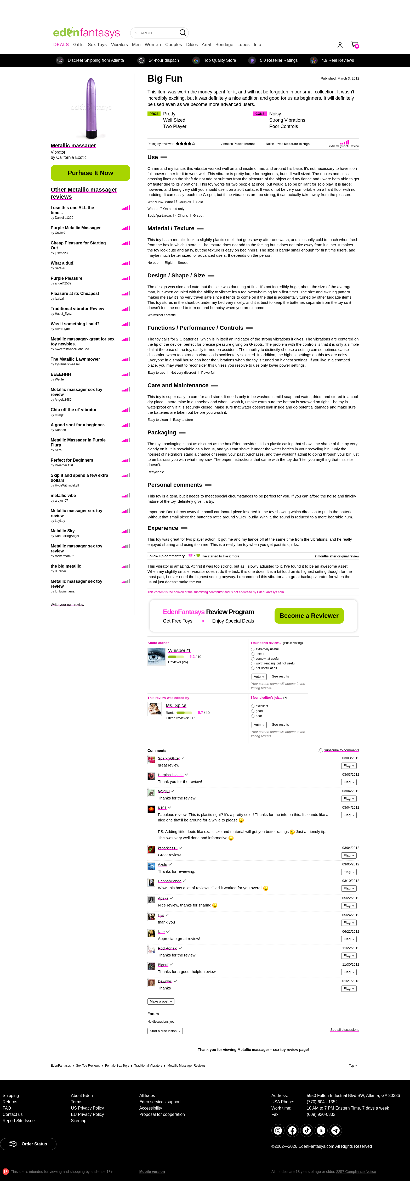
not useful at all (266, 668)
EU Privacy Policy (87, 1114)
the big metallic (66, 566)
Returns (10, 1102)
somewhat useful (267, 659)
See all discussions (344, 1030)
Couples (173, 44)
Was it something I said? (75, 324)
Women (153, 44)
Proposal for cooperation (162, 1114)
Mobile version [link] (152, 1171)
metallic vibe (63, 495)
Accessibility (150, 1108)
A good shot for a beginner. (78, 425)
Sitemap (78, 1120)
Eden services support (160, 1102)
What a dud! (63, 263)
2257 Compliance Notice (356, 1171)
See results (280, 676)
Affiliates (147, 1095)
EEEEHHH (61, 374)
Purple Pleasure (66, 278)
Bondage (224, 44)
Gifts (78, 44)
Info (257, 44)
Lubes (243, 44)
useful (260, 654)
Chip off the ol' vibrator (73, 409)
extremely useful (267, 649)
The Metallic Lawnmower (75, 359)
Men (136, 44)
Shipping (11, 1095)
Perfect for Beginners (72, 460)
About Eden (82, 1095)
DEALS (61, 44)
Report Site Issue (19, 1120)
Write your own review (67, 605)
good (259, 711)
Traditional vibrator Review (77, 308)
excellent (262, 706)
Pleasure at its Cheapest (75, 293)
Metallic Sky (63, 531)
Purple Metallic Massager (76, 228)
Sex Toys (97, 44)
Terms (76, 1102)
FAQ (7, 1108)
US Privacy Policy (87, 1108)
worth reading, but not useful (275, 663)
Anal (206, 44)
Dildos (191, 44)
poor (259, 716)
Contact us (12, 1114)
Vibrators (119, 44)
